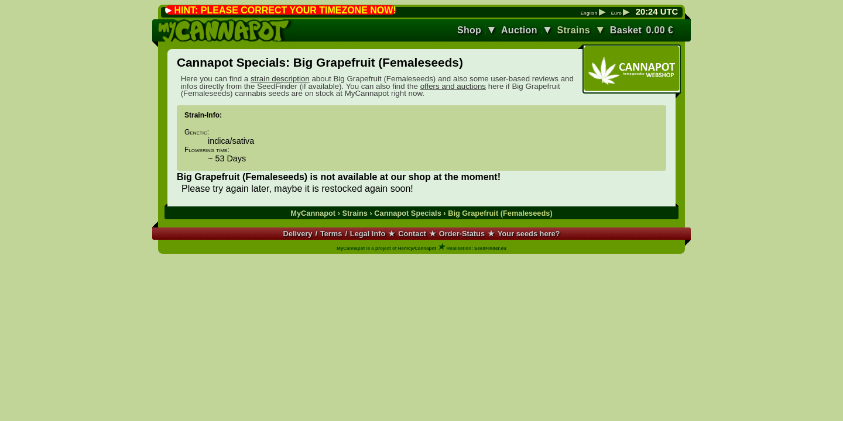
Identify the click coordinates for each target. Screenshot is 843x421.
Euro (620, 13)
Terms (331, 233)
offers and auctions (453, 86)
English (592, 13)
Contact (412, 233)
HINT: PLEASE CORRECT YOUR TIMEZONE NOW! (285, 10)
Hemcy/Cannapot (417, 248)
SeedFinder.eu (490, 248)
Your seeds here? (529, 233)
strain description (280, 78)
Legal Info (367, 233)
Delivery (298, 233)
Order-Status (462, 233)
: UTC (657, 11)
